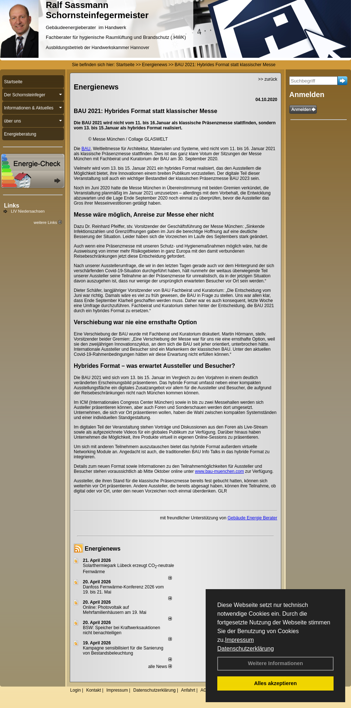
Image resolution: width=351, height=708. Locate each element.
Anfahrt (188, 690)
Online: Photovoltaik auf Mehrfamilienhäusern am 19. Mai (114, 610)
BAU (85, 148)
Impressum (239, 640)
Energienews (103, 549)
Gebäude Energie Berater (252, 517)
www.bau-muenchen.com (219, 471)
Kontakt (93, 690)
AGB (205, 690)
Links (11, 205)
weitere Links (48, 222)
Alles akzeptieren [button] (275, 683)
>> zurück (267, 79)
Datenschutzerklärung (245, 648)
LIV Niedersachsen (28, 211)
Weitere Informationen (275, 663)
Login (75, 690)
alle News (160, 666)
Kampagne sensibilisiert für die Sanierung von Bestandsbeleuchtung (123, 650)
